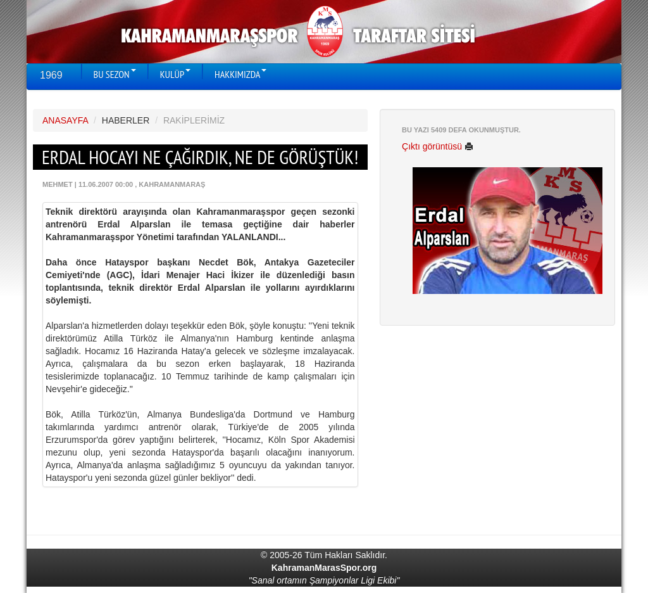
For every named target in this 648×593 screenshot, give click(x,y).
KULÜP (175, 74)
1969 (51, 75)
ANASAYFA (65, 120)
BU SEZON (115, 74)
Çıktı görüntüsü (437, 146)
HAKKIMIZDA (240, 74)
